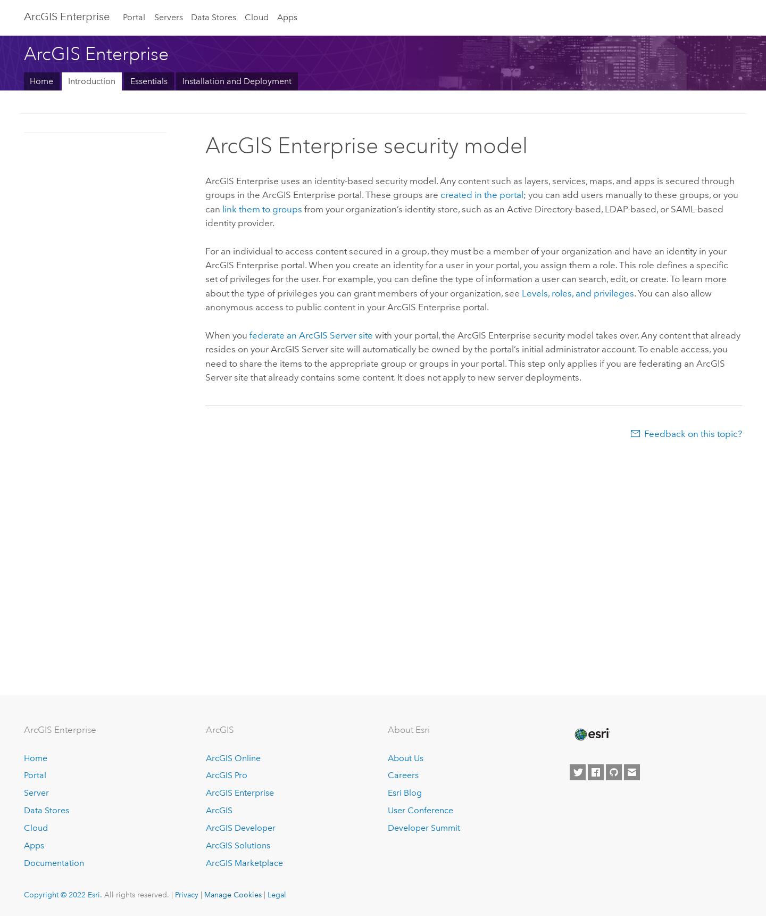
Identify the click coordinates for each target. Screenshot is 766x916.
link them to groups (262, 209)
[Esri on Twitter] (578, 772)
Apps (287, 17)
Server (36, 793)
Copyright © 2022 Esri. (63, 894)
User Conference (420, 810)
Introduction (91, 81)
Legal (277, 894)
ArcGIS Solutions (238, 845)
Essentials (149, 81)
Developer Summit (424, 828)
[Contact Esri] (632, 772)
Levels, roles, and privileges (578, 293)
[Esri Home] (591, 734)
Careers (403, 775)
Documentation (54, 863)
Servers (168, 17)
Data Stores (213, 17)
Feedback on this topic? (693, 433)
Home (41, 81)
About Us (405, 758)
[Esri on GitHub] (614, 772)
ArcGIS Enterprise (67, 16)
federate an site (311, 335)
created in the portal (481, 194)
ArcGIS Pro (226, 775)
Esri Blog (405, 793)
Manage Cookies (233, 894)
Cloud (257, 17)
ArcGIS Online (233, 758)
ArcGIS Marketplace (244, 863)
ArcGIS (219, 810)
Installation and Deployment (237, 81)
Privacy (186, 894)
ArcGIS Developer (241, 828)
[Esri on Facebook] (596, 772)
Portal (134, 17)
